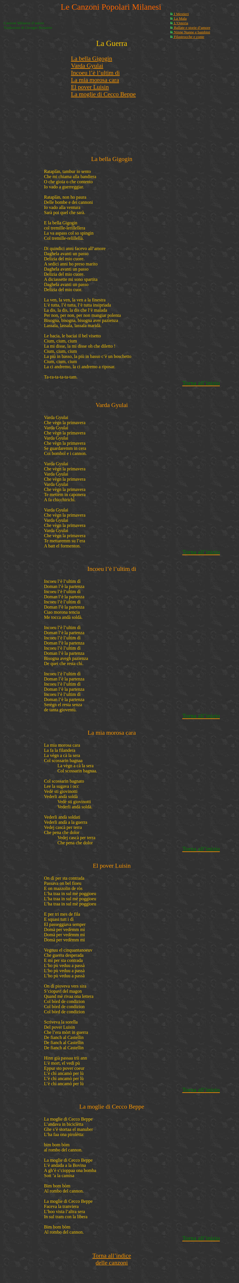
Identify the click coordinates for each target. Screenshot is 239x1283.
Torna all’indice (111, 1255)
